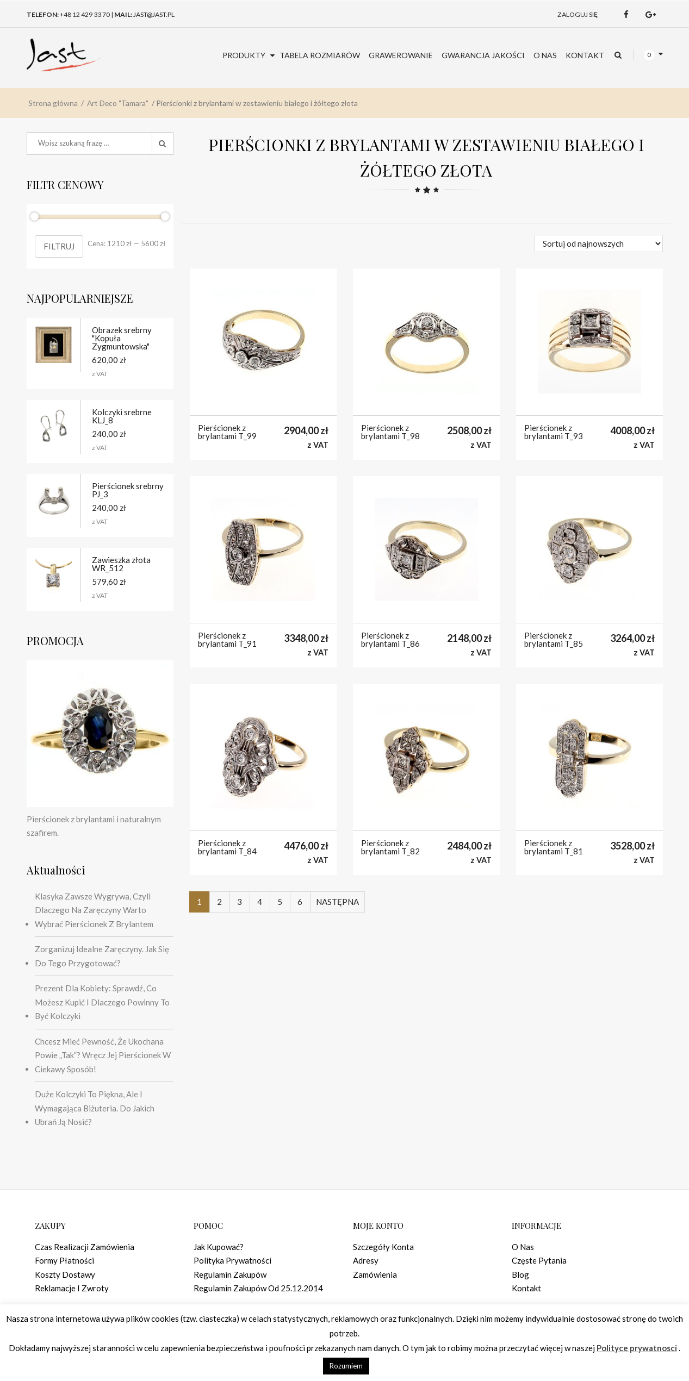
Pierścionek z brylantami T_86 (390, 640)
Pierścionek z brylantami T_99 (227, 432)
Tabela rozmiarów (320, 121)
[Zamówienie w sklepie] (599, 243)
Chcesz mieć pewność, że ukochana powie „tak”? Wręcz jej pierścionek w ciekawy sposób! (103, 1055)
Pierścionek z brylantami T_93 (553, 432)
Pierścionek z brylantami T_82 (390, 847)
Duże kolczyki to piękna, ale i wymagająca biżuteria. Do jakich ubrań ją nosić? (94, 1108)
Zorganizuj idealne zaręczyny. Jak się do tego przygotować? (102, 956)
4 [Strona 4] (259, 902)
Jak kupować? (219, 1247)
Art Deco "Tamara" (117, 169)
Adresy (365, 1260)
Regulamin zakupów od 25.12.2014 (258, 1288)
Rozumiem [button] (346, 1365)
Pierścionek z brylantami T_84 (227, 847)
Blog (520, 1274)
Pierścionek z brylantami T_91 (227, 640)
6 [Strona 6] (299, 902)
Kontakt (585, 121)
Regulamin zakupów (230, 1274)
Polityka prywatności (232, 1260)
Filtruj (59, 246)
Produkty (243, 121)
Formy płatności (64, 1260)
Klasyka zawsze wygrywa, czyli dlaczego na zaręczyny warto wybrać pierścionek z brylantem (94, 910)
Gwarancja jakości (483, 121)
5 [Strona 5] (279, 902)
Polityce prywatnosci (637, 1348)
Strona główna (53, 169)
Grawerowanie (401, 121)
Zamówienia (375, 1274)
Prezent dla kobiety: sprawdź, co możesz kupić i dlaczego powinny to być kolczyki (102, 1002)
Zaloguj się (577, 81)
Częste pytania (539, 1260)
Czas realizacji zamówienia (84, 1247)
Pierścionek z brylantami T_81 (553, 847)
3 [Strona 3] (239, 902)
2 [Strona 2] (219, 902)
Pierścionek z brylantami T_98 (390, 432)
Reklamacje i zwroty (72, 1288)
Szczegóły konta (383, 1247)
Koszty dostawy (65, 1274)
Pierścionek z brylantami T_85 (553, 640)
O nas (545, 121)
